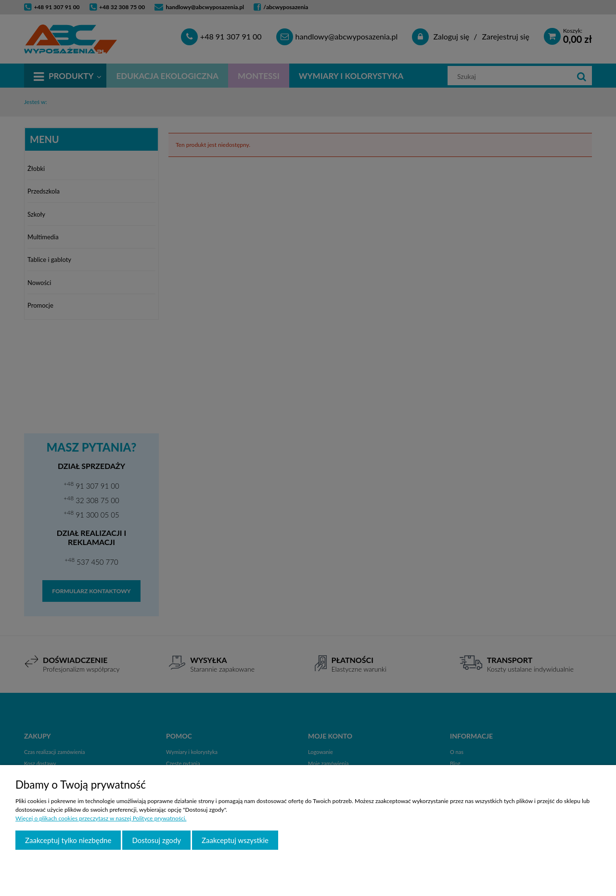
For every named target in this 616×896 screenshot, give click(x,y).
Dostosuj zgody (156, 840)
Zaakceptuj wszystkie (235, 840)
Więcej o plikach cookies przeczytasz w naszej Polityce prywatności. (100, 818)
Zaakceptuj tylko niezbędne (68, 840)
